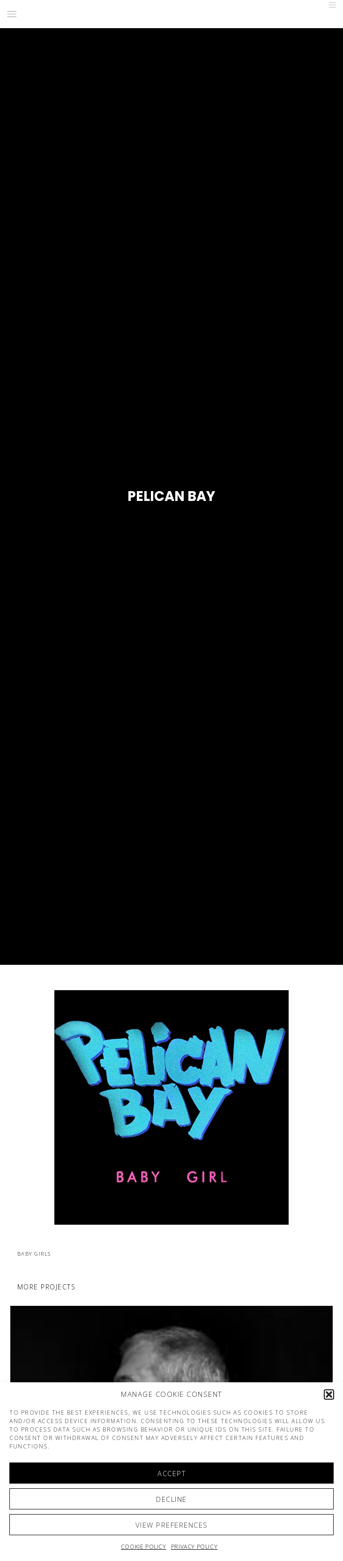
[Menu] (329, 4)
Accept (171, 1473)
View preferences (171, 1525)
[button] (329, 1394)
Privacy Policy (194, 1547)
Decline (171, 1499)
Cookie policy (143, 1547)
